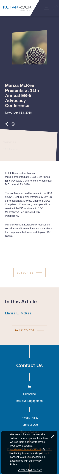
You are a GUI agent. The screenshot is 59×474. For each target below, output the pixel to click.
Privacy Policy (29, 418)
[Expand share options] (6, 124)
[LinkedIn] (29, 387)
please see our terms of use (25, 459)
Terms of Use (29, 425)
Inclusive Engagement (29, 401)
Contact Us (29, 365)
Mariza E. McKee (18, 313)
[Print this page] (12, 124)
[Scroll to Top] (29, 330)
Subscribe (29, 394)
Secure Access (29, 432)
